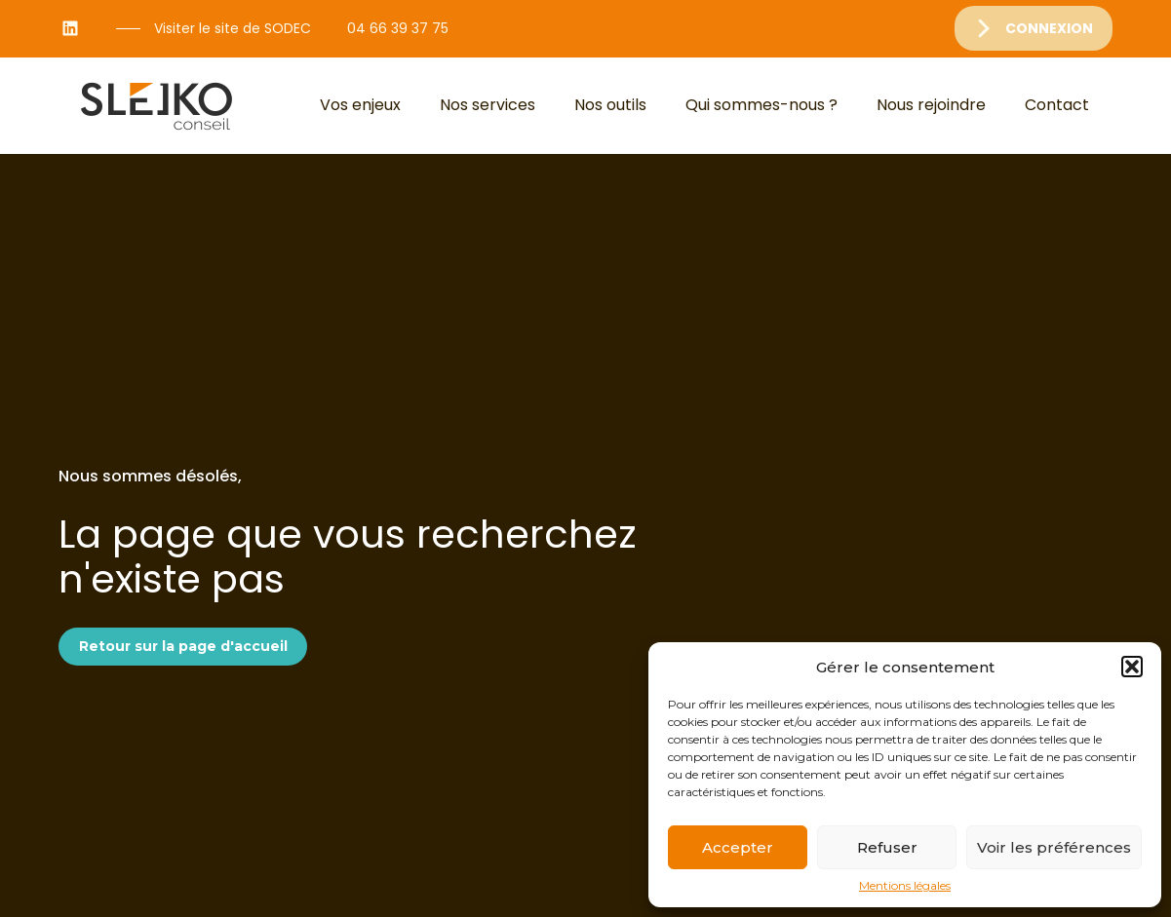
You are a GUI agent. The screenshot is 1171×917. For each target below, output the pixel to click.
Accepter (737, 847)
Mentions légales (905, 886)
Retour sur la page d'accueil (183, 646)
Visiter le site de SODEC (232, 28)
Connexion (1049, 28)
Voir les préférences (1054, 847)
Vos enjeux (360, 105)
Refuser (887, 847)
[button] (1132, 666)
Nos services (487, 105)
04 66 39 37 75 (398, 28)
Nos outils (610, 105)
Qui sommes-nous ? (761, 105)
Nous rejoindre (931, 105)
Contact (1057, 105)
